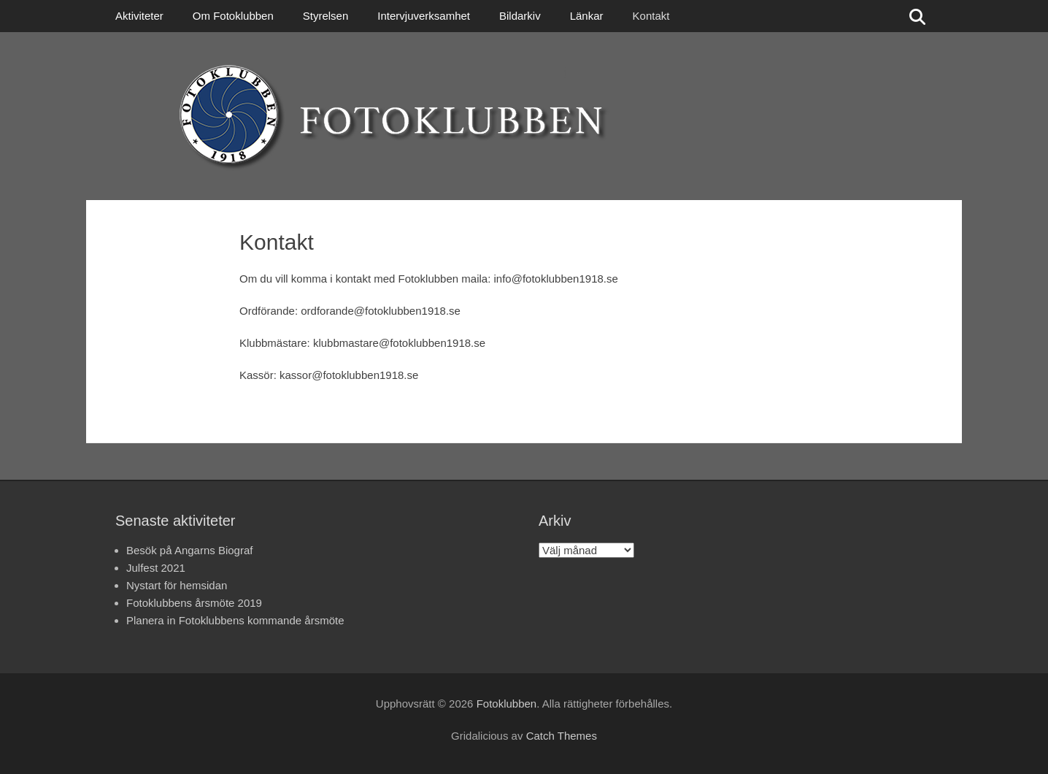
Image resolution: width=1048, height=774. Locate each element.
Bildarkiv (520, 15)
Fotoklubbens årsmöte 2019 (194, 603)
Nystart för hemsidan (176, 585)
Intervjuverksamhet (423, 15)
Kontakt (651, 15)
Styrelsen (326, 15)
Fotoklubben (507, 703)
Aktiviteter (139, 15)
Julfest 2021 (155, 568)
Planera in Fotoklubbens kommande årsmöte (235, 620)
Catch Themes (561, 735)
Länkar (587, 15)
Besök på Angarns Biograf (189, 550)
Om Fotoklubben (233, 15)
